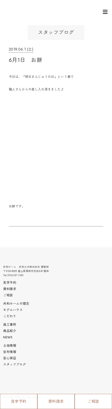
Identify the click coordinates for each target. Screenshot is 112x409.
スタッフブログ (14, 364)
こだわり (9, 316)
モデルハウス (13, 310)
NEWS (7, 337)
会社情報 (9, 352)
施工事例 (9, 324)
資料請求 (56, 401)
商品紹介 (9, 331)
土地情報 (9, 345)
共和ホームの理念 (16, 303)
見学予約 (18, 401)
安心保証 (9, 358)
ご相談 (93, 401)
